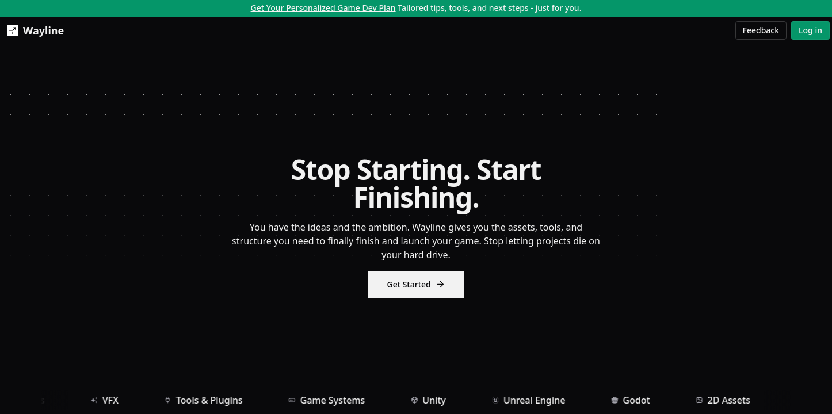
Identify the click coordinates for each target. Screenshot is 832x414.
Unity (443, 402)
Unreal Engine (544, 402)
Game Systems (342, 402)
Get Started (416, 286)
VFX (120, 402)
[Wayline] (33, 30)
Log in (810, 30)
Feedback (761, 30)
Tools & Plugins (219, 402)
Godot (646, 402)
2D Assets (739, 402)
